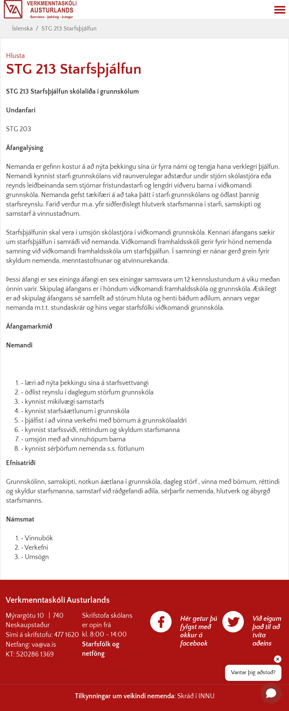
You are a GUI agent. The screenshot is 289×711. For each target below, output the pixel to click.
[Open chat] (271, 693)
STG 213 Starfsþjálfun (69, 28)
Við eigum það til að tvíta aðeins (266, 631)
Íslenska (22, 28)
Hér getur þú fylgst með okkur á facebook (199, 631)
